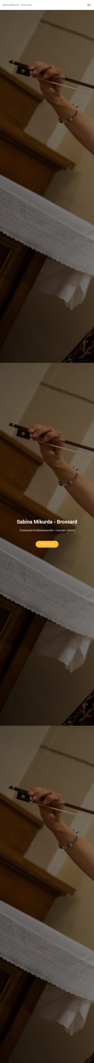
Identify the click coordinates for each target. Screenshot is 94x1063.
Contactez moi (47, 544)
